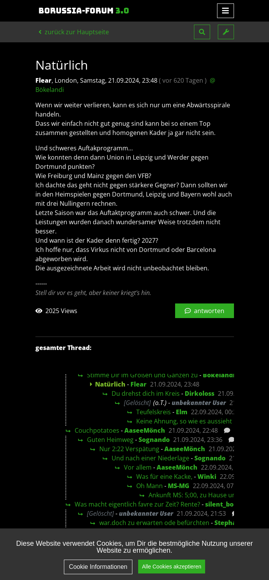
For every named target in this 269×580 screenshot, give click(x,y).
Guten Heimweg (110, 439)
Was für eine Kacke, (164, 476)
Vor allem (137, 467)
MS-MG (178, 486)
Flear (138, 384)
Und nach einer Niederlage (150, 458)
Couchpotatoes (97, 430)
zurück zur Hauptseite (73, 32)
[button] (202, 32)
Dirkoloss (199, 393)
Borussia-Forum (83, 11)
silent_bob (221, 504)
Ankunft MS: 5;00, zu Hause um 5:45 (200, 495)
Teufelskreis (153, 412)
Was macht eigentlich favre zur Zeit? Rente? (137, 504)
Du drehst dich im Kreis (145, 393)
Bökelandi (219, 375)
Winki (206, 476)
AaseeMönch (144, 430)
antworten (204, 311)
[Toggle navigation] (225, 10)
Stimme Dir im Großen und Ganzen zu (142, 375)
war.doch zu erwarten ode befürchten (154, 522)
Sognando (154, 439)
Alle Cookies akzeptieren (171, 571)
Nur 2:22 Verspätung (129, 449)
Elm (181, 412)
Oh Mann (149, 486)
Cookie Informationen (98, 572)
